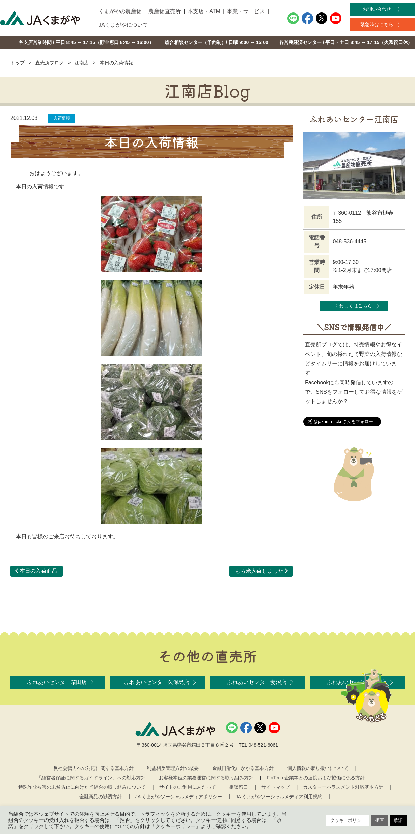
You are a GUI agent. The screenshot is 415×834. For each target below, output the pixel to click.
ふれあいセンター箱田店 (57, 682)
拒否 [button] (379, 820)
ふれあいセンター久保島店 (156, 682)
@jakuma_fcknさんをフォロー (343, 421)
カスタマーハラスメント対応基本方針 (343, 787)
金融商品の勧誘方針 (100, 796)
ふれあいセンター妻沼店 (256, 682)
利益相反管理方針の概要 (173, 768)
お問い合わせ (377, 9)
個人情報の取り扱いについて (318, 768)
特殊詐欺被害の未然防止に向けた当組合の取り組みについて (82, 787)
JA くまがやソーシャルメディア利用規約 (279, 796)
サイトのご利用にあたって (187, 787)
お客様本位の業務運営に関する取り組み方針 (206, 777)
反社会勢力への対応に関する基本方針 (93, 768)
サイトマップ (275, 787)
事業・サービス (246, 11)
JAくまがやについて (123, 25)
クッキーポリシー (347, 820)
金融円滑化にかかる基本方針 (243, 768)
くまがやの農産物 (120, 11)
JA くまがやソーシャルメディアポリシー (178, 796)
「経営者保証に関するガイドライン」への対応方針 (91, 777)
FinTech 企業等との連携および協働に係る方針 (316, 777)
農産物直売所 (164, 11)
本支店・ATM (204, 11)
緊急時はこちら (376, 24)
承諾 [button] (398, 820)
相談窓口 (238, 787)
